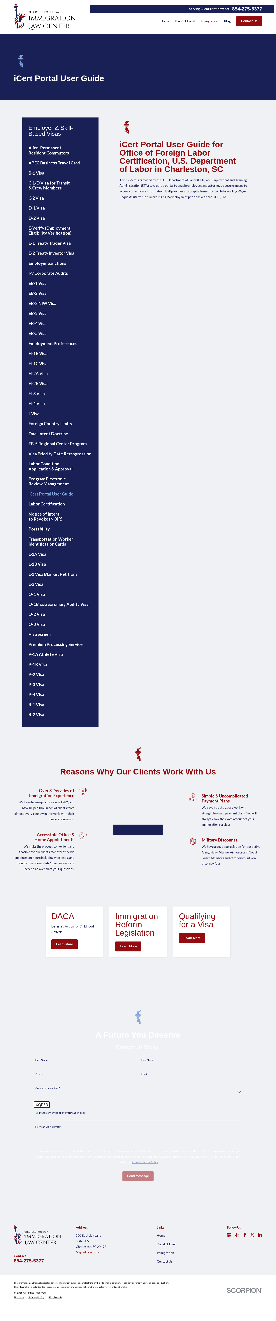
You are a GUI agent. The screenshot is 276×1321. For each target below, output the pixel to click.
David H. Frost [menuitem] (185, 21)
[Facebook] (244, 1267)
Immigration (165, 1285)
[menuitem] (60, 150)
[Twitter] (252, 1267)
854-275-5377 (247, 8)
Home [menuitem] (165, 21)
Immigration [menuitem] (210, 21)
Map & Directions (88, 1284)
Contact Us (249, 21)
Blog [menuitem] (227, 21)
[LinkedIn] (260, 1267)
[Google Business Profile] (229, 1267)
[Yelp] (237, 1267)
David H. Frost (167, 1276)
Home (161, 1267)
